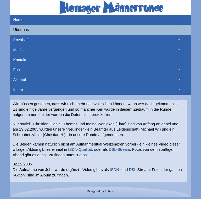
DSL (132, 170)
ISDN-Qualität (80, 149)
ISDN (114, 170)
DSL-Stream (119, 149)
